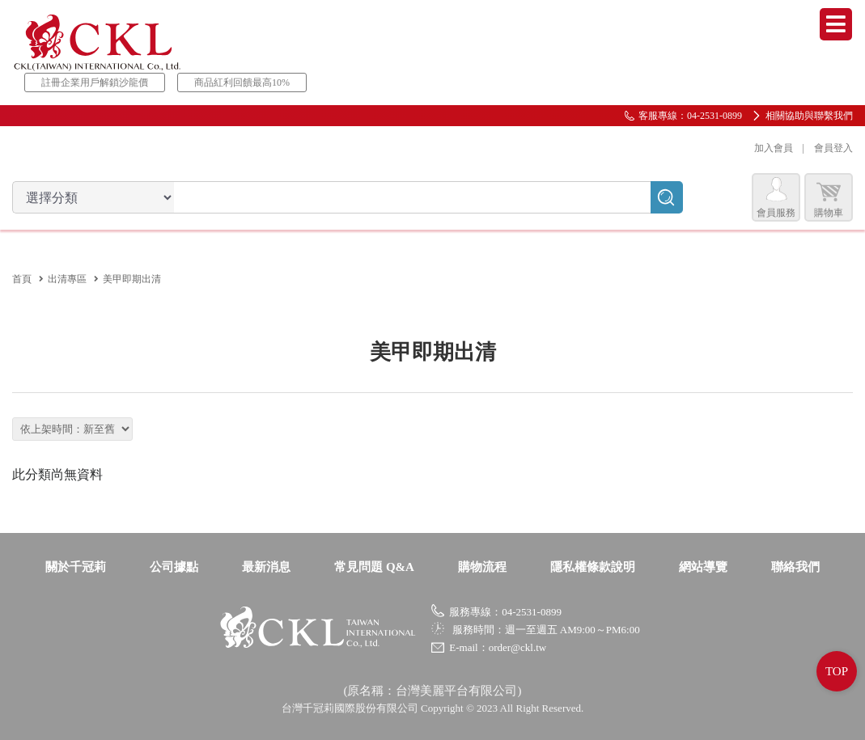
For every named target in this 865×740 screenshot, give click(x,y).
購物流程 (482, 566)
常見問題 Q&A (374, 566)
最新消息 (266, 566)
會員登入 (833, 148)
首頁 (22, 279)
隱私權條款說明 (592, 566)
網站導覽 (703, 566)
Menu (836, 24)
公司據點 (174, 566)
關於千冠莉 (75, 566)
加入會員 (773, 148)
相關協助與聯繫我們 (809, 116)
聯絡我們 (795, 566)
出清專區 (67, 279)
